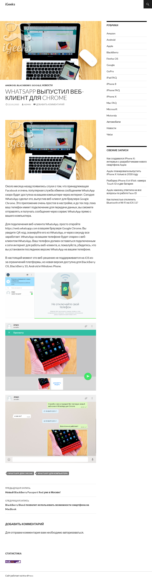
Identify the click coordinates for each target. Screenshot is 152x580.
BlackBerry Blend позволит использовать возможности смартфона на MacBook (50, 505)
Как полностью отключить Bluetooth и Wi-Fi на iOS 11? (122, 201)
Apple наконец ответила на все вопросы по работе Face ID (124, 191)
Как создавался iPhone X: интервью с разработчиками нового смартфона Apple (127, 161)
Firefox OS (112, 58)
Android (10, 85)
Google (36, 85)
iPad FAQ (112, 77)
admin (27, 104)
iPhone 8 (111, 83)
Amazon (111, 33)
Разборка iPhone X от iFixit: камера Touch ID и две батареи (126, 182)
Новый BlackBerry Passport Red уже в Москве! (50, 490)
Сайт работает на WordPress (19, 575)
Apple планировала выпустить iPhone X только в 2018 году (124, 173)
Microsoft (112, 109)
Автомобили (114, 121)
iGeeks (10, 4)
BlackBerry (24, 85)
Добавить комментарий (50, 104)
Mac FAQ (112, 102)
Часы (110, 134)
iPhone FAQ (113, 90)
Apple (110, 46)
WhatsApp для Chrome (20, 473)
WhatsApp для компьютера (53, 473)
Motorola (112, 115)
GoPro (110, 71)
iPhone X (111, 96)
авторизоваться (73, 532)
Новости (47, 85)
